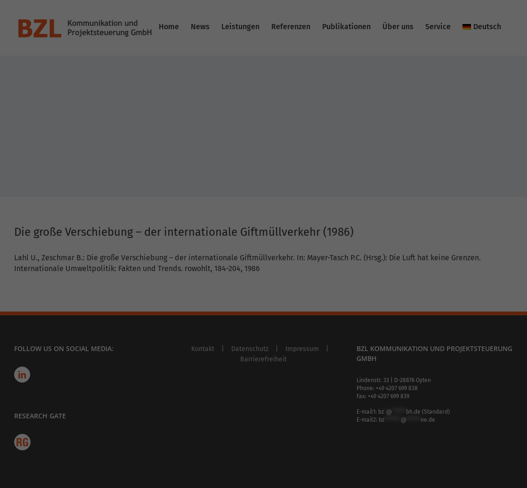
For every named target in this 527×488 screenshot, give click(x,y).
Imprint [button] (299, 285)
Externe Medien (305, 128)
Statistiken (297, 80)
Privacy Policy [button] (271, 285)
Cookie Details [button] (236, 285)
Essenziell (296, 32)
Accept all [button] (173, 208)
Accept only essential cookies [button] (263, 236)
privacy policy (212, 131)
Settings (102, 149)
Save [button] (354, 208)
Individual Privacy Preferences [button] (263, 264)
